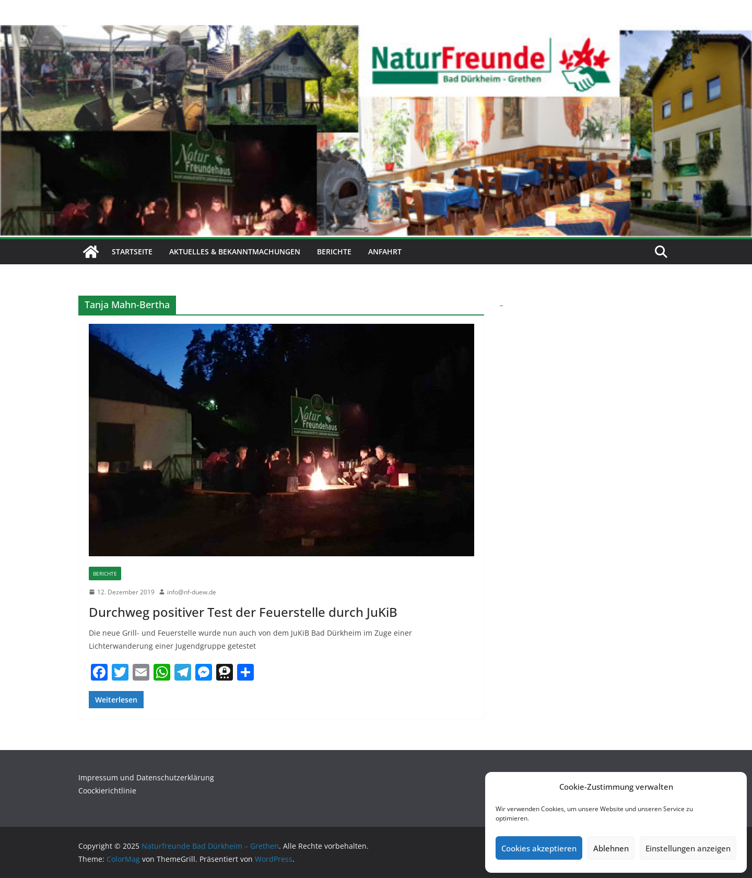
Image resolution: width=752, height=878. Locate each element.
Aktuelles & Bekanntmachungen (234, 251)
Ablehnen (611, 848)
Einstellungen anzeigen (688, 848)
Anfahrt (385, 251)
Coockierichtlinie (107, 790)
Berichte (334, 251)
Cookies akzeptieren (539, 848)
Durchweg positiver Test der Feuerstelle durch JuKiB (243, 612)
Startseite (132, 251)
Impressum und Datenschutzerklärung (146, 777)
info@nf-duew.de (191, 592)
